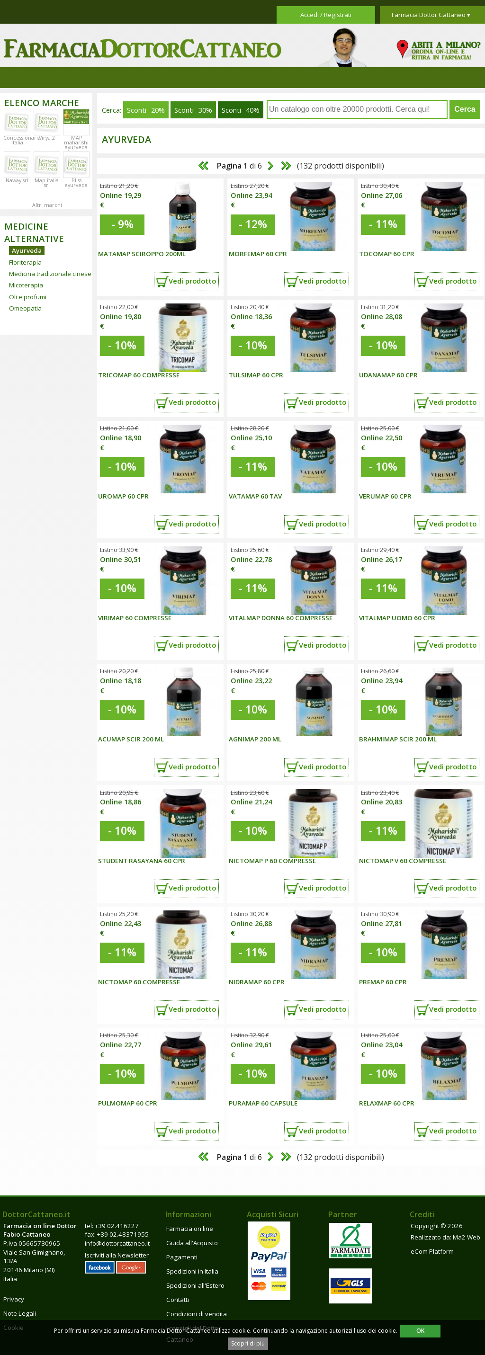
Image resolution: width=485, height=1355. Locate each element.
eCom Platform (432, 1251)
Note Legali (19, 1313)
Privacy (13, 1299)
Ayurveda (27, 250)
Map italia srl (47, 182)
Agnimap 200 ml (255, 739)
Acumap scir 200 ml (131, 739)
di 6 (238, 165)
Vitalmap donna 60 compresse (280, 618)
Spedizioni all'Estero (195, 1285)
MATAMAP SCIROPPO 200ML (142, 254)
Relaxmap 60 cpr (386, 1103)
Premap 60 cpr (383, 982)
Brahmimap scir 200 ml (398, 739)
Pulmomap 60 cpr (127, 1103)
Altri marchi (47, 205)
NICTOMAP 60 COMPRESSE (139, 982)
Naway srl (17, 180)
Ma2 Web (466, 1237)
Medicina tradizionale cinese (50, 273)
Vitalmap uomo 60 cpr (397, 618)
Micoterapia (26, 285)
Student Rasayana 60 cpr (141, 860)
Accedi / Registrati (325, 14)
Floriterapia (25, 262)
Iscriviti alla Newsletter (117, 1255)
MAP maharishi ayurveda (76, 142)
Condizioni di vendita (196, 1314)
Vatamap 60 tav (255, 496)
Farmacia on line (189, 1228)
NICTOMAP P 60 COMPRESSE (272, 860)
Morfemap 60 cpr (258, 254)
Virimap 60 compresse (134, 618)
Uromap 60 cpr (123, 496)
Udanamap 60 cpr (388, 375)
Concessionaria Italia (22, 140)
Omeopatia (25, 308)
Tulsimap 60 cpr (256, 375)
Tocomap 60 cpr (386, 254)
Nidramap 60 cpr (257, 982)
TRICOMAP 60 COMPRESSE (139, 375)
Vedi (192, 280)
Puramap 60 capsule (263, 1103)
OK (420, 1331)
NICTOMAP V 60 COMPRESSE (402, 860)
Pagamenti (182, 1257)
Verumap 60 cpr (385, 496)
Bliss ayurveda (76, 182)
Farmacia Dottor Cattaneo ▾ (431, 14)
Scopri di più (248, 1343)
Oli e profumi (27, 297)
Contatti (177, 1299)
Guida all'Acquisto (192, 1243)
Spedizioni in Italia (192, 1271)
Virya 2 (47, 137)
